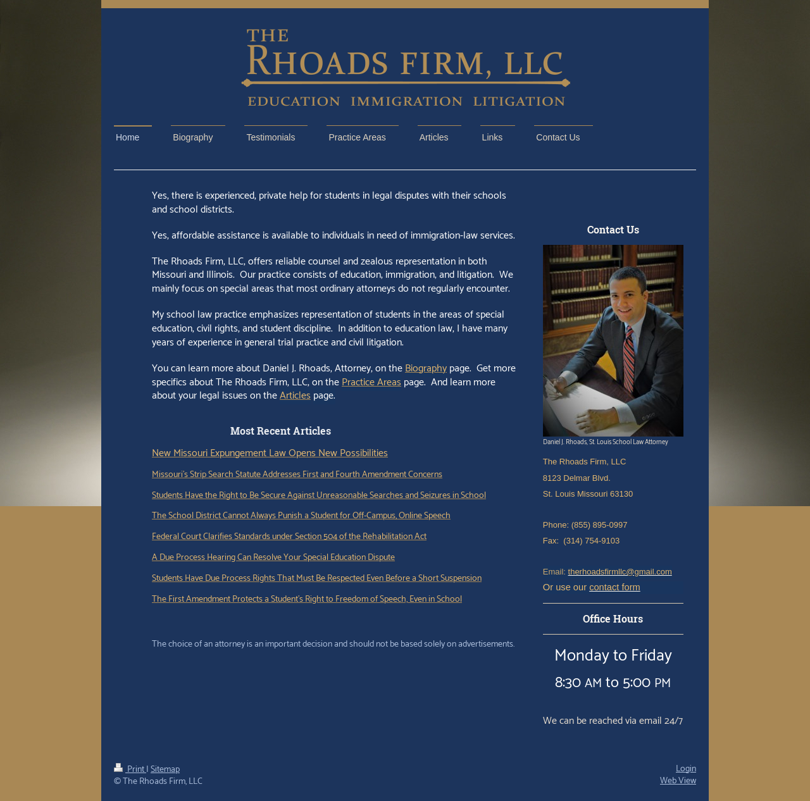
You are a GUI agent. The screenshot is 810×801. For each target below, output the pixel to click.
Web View (678, 781)
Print (130, 769)
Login (686, 769)
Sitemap (165, 769)
